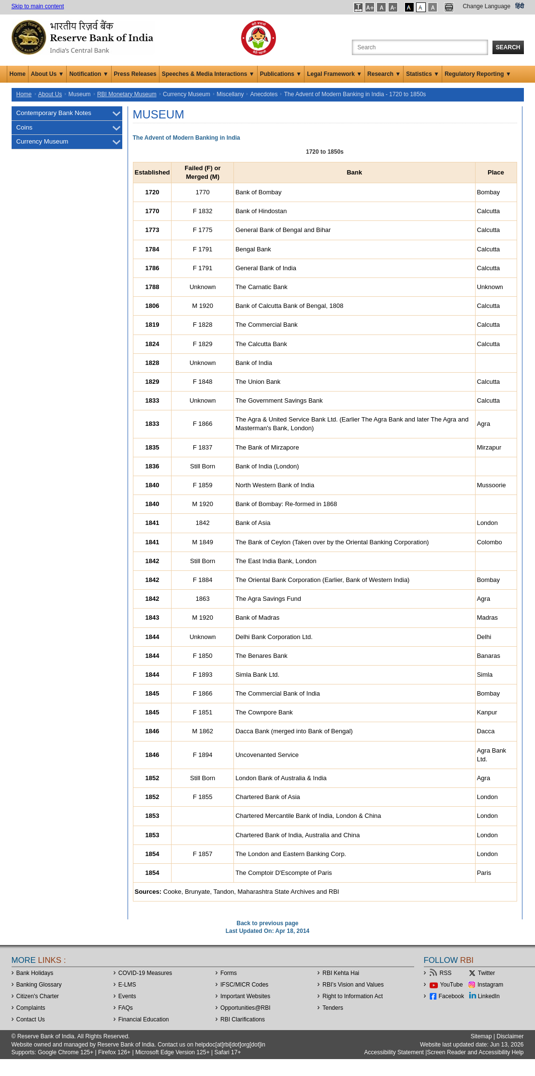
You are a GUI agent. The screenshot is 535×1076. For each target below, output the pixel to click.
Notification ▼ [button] (88, 74)
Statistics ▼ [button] (422, 74)
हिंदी (519, 6)
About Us (50, 94)
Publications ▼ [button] (281, 74)
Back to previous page (267, 923)
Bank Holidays (35, 973)
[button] (358, 7)
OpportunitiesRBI (245, 1007)
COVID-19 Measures (145, 973)
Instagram (490, 984)
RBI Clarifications (242, 1019)
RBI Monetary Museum (127, 94)
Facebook (451, 996)
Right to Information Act (352, 996)
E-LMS (127, 984)
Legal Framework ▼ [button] (334, 74)
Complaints (30, 1007)
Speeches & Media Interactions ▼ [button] (208, 74)
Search (508, 47)
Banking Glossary (39, 984)
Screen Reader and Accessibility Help (475, 1052)
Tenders (332, 1007)
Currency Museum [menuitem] (42, 141)
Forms (228, 973)
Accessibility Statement (394, 1052)
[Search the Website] (420, 47)
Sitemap (481, 1036)
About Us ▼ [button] (47, 74)
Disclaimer (509, 1036)
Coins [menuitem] (24, 127)
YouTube (451, 984)
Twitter (486, 973)
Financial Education (143, 1019)
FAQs (125, 1007)
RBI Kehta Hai (340, 973)
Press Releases (135, 74)
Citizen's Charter (37, 996)
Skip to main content (38, 6)
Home (18, 74)
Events (127, 996)
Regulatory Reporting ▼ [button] (478, 74)
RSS (446, 973)
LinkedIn (489, 996)
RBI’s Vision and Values (353, 984)
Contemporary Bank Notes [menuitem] (53, 112)
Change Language (486, 6)
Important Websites (245, 996)
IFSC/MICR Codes (244, 984)
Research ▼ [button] (384, 74)
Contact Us (30, 1019)
